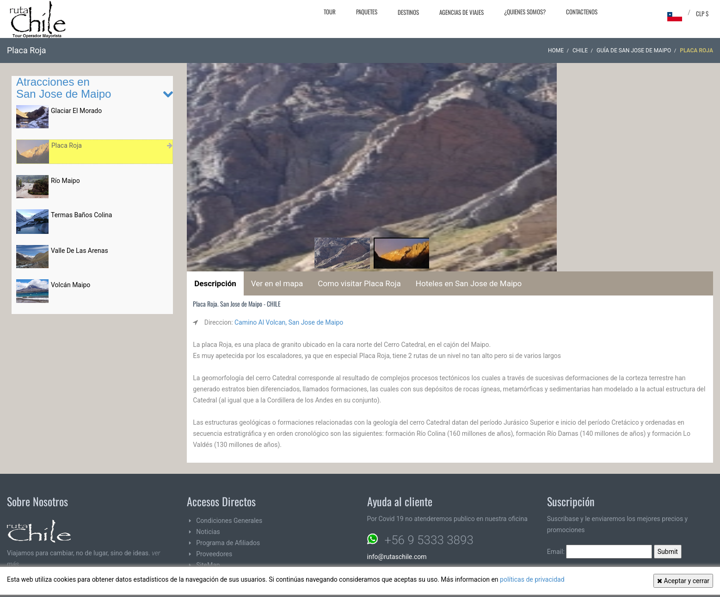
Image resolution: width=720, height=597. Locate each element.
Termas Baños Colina (81, 215)
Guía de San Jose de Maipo (634, 50)
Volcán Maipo (70, 285)
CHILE (580, 50)
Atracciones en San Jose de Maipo (63, 87)
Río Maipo (65, 180)
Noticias (208, 531)
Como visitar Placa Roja (359, 283)
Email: (599, 552)
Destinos (408, 12)
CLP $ (702, 13)
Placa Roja (66, 145)
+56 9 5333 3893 (429, 540)
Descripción (215, 283)
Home (556, 50)
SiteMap (208, 565)
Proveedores (214, 554)
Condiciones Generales (229, 520)
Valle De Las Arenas (79, 250)
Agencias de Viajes (461, 12)
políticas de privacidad (532, 579)
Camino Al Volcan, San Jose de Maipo (288, 322)
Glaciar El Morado (76, 110)
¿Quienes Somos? (525, 11)
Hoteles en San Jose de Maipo (469, 283)
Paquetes (366, 11)
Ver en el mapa (277, 283)
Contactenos (581, 11)
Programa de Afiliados (228, 543)
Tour (330, 11)
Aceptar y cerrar (683, 580)
